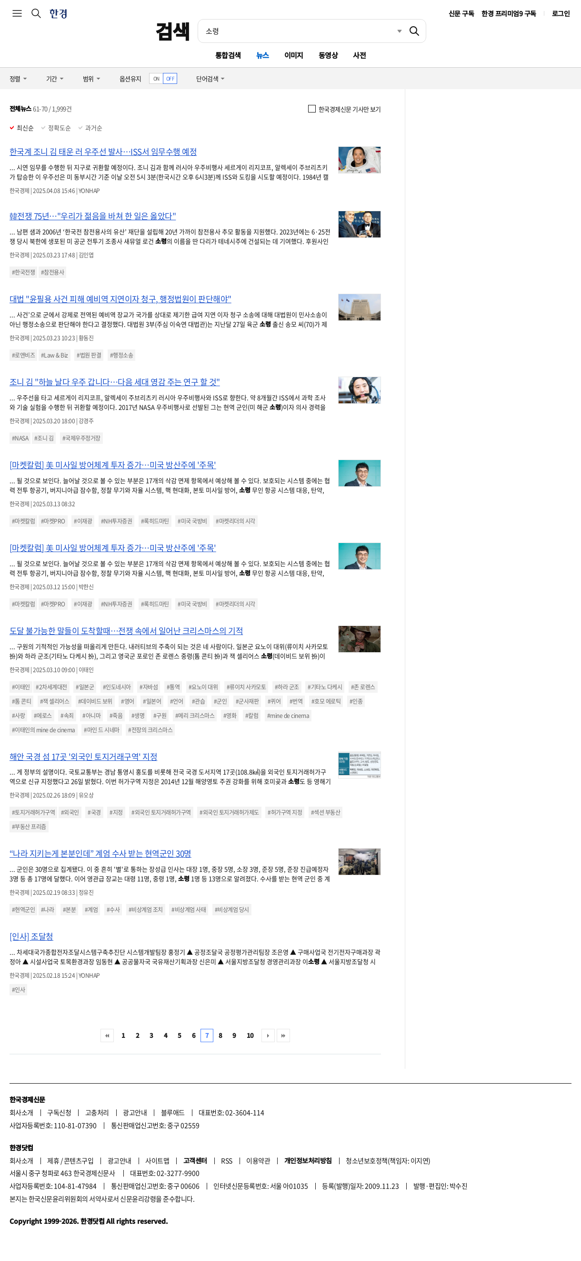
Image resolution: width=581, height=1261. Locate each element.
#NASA (20, 438)
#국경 (94, 812)
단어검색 (207, 78)
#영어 (127, 701)
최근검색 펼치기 (392, 31)
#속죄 (66, 715)
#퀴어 (274, 701)
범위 (88, 78)
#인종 (356, 701)
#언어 (176, 701)
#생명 (137, 715)
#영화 (229, 715)
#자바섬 (149, 687)
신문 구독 (461, 13)
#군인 (220, 701)
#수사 (113, 909)
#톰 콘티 (21, 701)
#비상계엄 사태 (188, 909)
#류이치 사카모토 (246, 687)
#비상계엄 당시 (232, 909)
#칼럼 (251, 715)
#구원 (159, 715)
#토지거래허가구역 (33, 812)
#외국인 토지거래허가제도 (229, 812)
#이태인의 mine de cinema (43, 730)
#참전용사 (52, 272)
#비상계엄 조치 (146, 909)
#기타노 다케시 (325, 687)
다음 (268, 1035)
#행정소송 (121, 355)
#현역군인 (23, 909)
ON (156, 78)
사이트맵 (157, 1160)
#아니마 (91, 715)
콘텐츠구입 (78, 1160)
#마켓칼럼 (23, 521)
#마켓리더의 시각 (235, 521)
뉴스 (262, 55)
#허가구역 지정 (285, 812)
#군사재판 (247, 701)
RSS (226, 1160)
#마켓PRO (53, 521)
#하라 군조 (287, 687)
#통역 (173, 687)
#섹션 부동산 (325, 812)
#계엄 (91, 909)
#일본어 (152, 701)
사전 (359, 55)
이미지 (293, 55)
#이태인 (21, 687)
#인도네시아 (117, 687)
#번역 (296, 701)
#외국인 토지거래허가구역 (160, 812)
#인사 (18, 989)
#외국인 (70, 812)
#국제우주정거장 (81, 438)
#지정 (116, 812)
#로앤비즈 (23, 355)
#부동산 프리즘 (29, 826)
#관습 (198, 701)
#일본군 (85, 687)
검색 (172, 31)
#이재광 (83, 521)
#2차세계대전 (51, 687)
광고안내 (135, 1112)
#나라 (47, 909)
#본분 (69, 909)
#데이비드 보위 (95, 701)
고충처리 (97, 1112)
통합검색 (228, 55)
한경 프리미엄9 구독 (508, 13)
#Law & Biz (54, 355)
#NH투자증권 (116, 521)
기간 (51, 78)
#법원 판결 (89, 355)
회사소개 (21, 1112)
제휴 (53, 1160)
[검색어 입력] (300, 31)
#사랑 (18, 715)
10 (250, 1035)
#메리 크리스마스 (194, 715)
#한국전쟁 (23, 272)
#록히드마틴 (155, 521)
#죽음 (116, 715)
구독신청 (59, 1112)
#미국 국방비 (192, 521)
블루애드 (173, 1112)
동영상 (328, 55)
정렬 (15, 78)
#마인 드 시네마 (101, 730)
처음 (107, 1035)
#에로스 (43, 715)
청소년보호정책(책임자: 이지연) (388, 1160)
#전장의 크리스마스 (150, 730)
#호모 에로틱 (326, 701)
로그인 (561, 13)
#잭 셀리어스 (54, 701)
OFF (170, 78)
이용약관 (258, 1160)
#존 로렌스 (363, 687)
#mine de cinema (288, 715)
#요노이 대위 (203, 687)
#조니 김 (43, 438)
